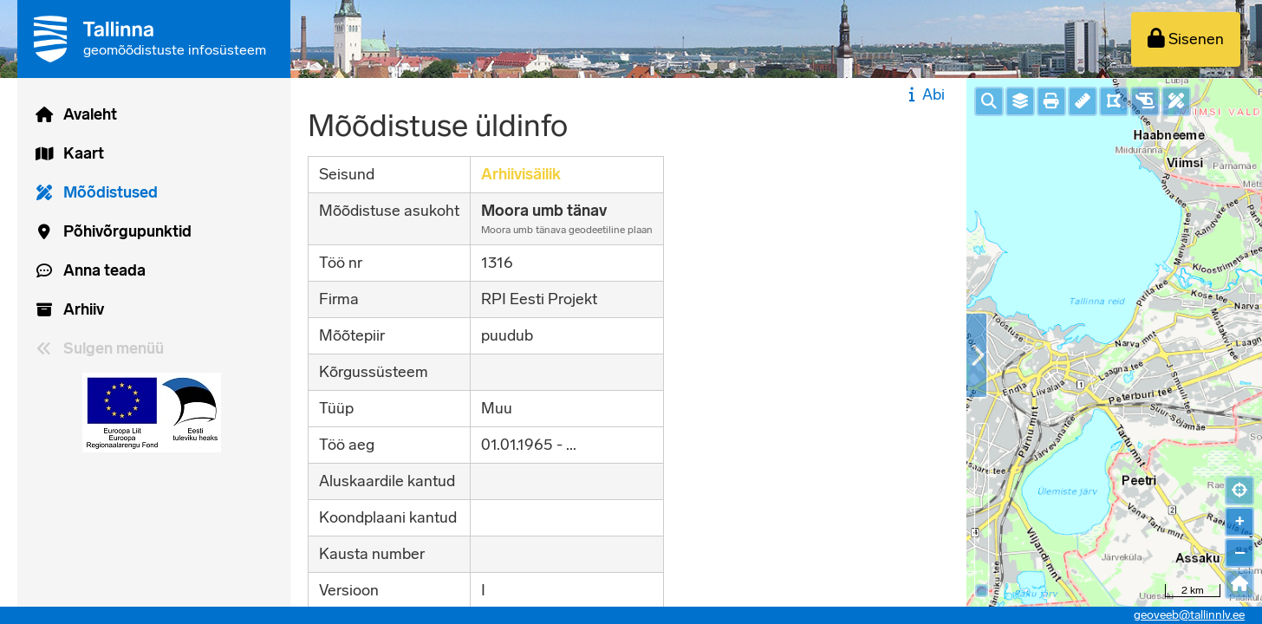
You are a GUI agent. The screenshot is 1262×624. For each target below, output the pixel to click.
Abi (924, 94)
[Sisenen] (1185, 39)
